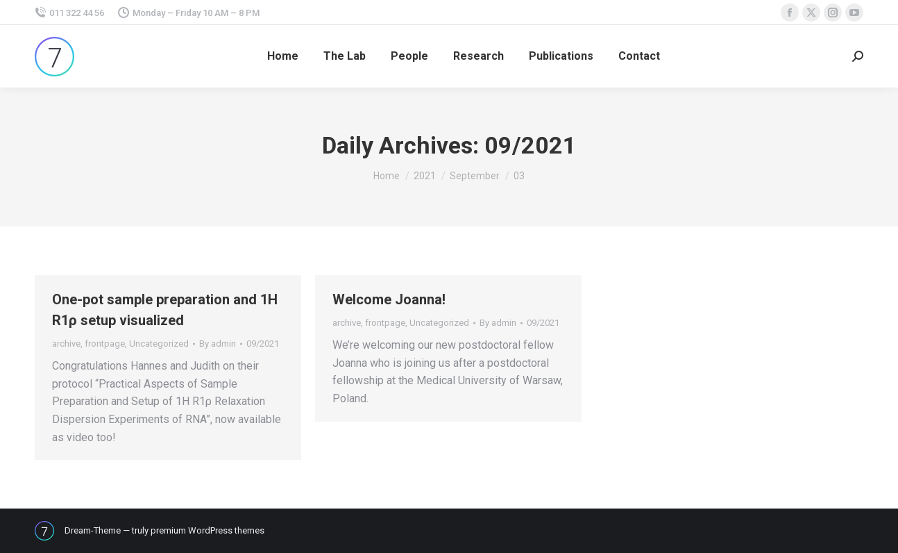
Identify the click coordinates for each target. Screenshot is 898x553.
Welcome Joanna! (389, 299)
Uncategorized (159, 343)
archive (66, 343)
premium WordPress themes (207, 530)
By (217, 343)
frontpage (105, 343)
